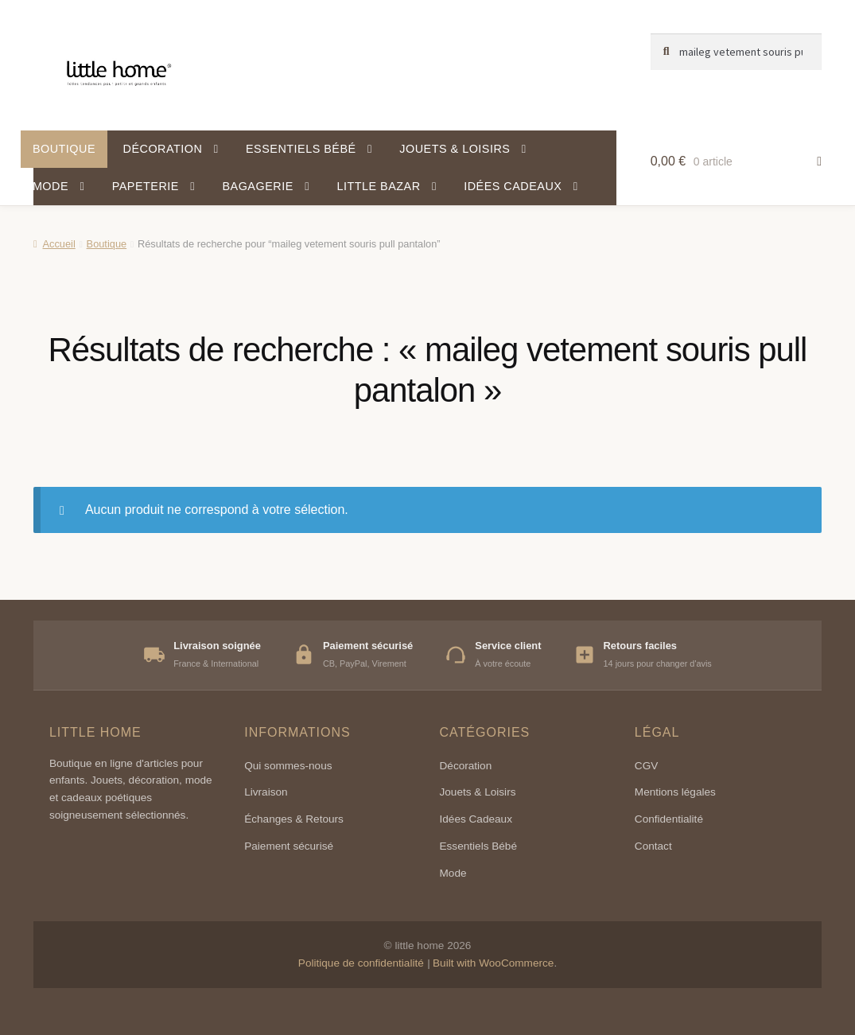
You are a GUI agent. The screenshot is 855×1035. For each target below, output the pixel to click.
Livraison (265, 792)
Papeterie (145, 186)
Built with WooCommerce (493, 963)
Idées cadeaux (513, 186)
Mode (50, 186)
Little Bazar (378, 186)
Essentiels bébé (301, 148)
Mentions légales (675, 792)
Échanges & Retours (294, 819)
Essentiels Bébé (478, 846)
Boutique (64, 148)
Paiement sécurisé (288, 846)
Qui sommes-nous (288, 766)
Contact (653, 846)
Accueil (58, 244)
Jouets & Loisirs (454, 148)
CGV (646, 766)
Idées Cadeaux (476, 819)
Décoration (163, 148)
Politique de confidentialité (361, 963)
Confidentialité (669, 819)
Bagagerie (257, 186)
